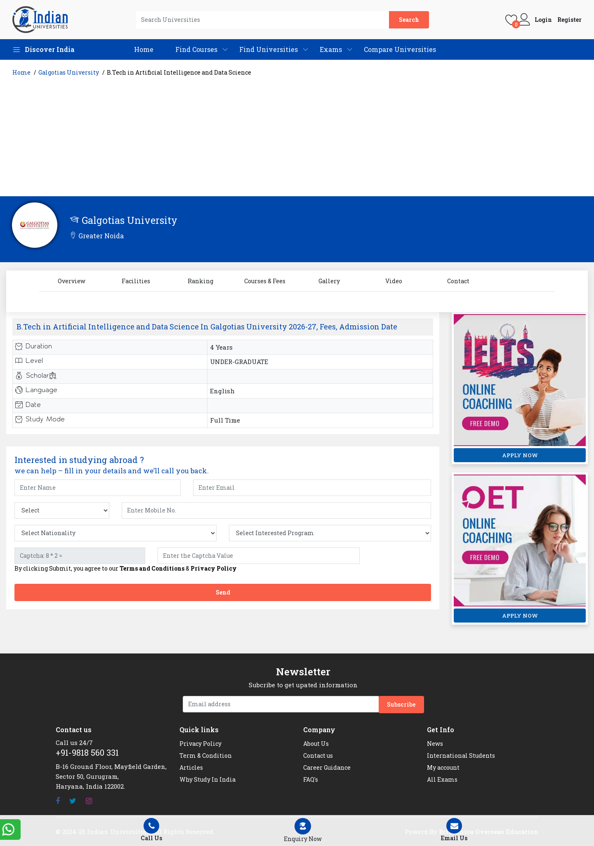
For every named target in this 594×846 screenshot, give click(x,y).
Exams (331, 49)
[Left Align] (303, 830)
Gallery (329, 281)
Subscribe (401, 704)
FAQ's (310, 779)
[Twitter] (72, 800)
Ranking (200, 281)
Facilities (136, 281)
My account (443, 767)
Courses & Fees (264, 281)
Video (393, 281)
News (435, 743)
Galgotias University (68, 72)
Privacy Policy (214, 568)
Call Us (151, 830)
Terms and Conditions (152, 568)
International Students (461, 755)
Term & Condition (205, 755)
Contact (458, 281)
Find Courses (196, 49)
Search (409, 20)
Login (543, 20)
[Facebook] (58, 800)
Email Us (454, 830)
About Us (316, 743)
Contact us (318, 755)
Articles (191, 767)
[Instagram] (89, 800)
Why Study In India (207, 779)
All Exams (442, 779)
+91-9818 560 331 (87, 752)
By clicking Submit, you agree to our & (125, 568)
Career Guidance (327, 767)
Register (569, 20)
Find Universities (268, 49)
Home (143, 49)
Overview (71, 281)
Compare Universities (400, 49)
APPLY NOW (520, 455)
